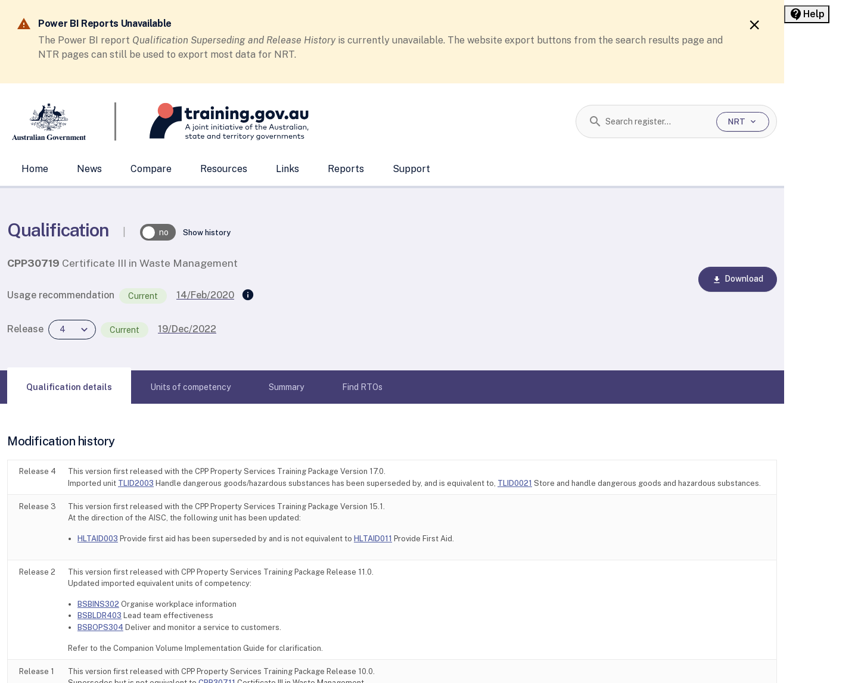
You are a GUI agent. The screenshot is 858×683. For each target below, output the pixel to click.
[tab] (69, 387)
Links (287, 168)
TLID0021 (515, 483)
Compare (151, 168)
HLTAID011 (373, 538)
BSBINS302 (98, 604)
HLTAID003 (97, 538)
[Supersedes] (248, 295)
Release (25, 329)
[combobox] (656, 121)
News (89, 168)
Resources (223, 168)
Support (411, 168)
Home (34, 168)
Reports (346, 168)
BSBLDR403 (99, 615)
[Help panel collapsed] (806, 14)
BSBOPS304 (100, 627)
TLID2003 (136, 483)
